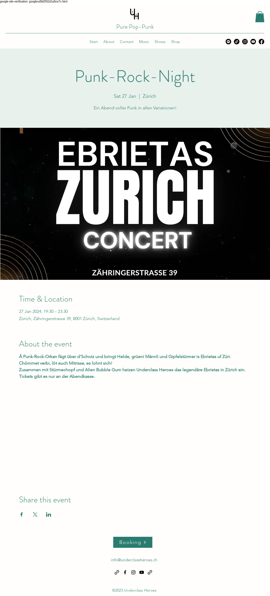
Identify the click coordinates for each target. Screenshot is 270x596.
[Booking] (132, 542)
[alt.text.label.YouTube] (253, 41)
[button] (259, 16)
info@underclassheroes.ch (134, 559)
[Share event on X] (35, 514)
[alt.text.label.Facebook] (261, 41)
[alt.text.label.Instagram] (245, 41)
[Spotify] (228, 41)
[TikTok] (236, 41)
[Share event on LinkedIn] (48, 514)
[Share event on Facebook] (21, 514)
